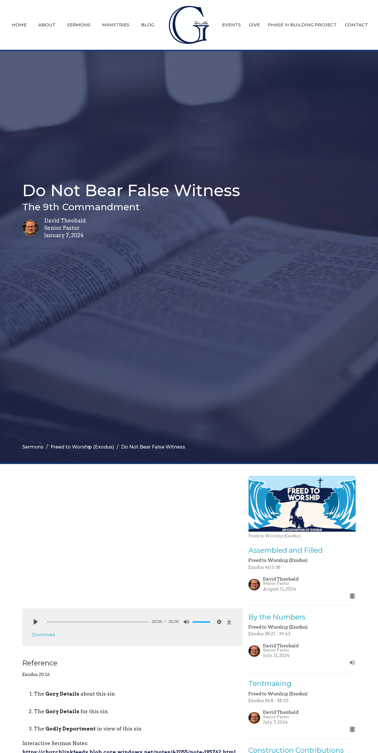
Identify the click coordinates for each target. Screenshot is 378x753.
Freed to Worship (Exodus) (82, 447)
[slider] (96, 622)
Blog (147, 25)
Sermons (78, 25)
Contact (356, 25)
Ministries (115, 25)
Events (231, 25)
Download (43, 634)
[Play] (35, 622)
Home (19, 25)
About (47, 25)
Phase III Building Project (302, 25)
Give (254, 25)
